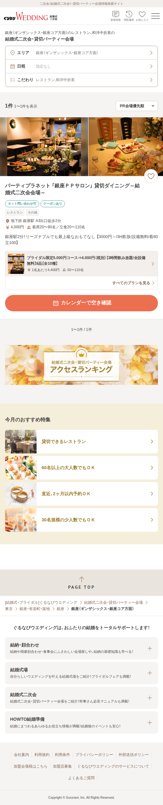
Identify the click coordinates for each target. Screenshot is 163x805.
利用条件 (62, 754)
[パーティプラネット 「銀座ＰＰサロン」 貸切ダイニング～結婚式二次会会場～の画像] (81, 146)
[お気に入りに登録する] (151, 176)
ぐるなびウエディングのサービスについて (113, 766)
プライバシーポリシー (94, 754)
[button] (81, 648)
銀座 (60, 609)
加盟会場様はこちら (31, 766)
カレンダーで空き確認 (81, 303)
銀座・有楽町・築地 (35, 609)
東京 (9, 609)
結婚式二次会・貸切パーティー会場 (113, 602)
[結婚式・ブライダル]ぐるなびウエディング (41, 602)
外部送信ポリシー (134, 754)
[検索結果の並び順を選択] (137, 106)
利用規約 (41, 754)
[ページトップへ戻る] (81, 582)
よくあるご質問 (81, 778)
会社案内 (21, 754)
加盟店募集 (62, 766)
